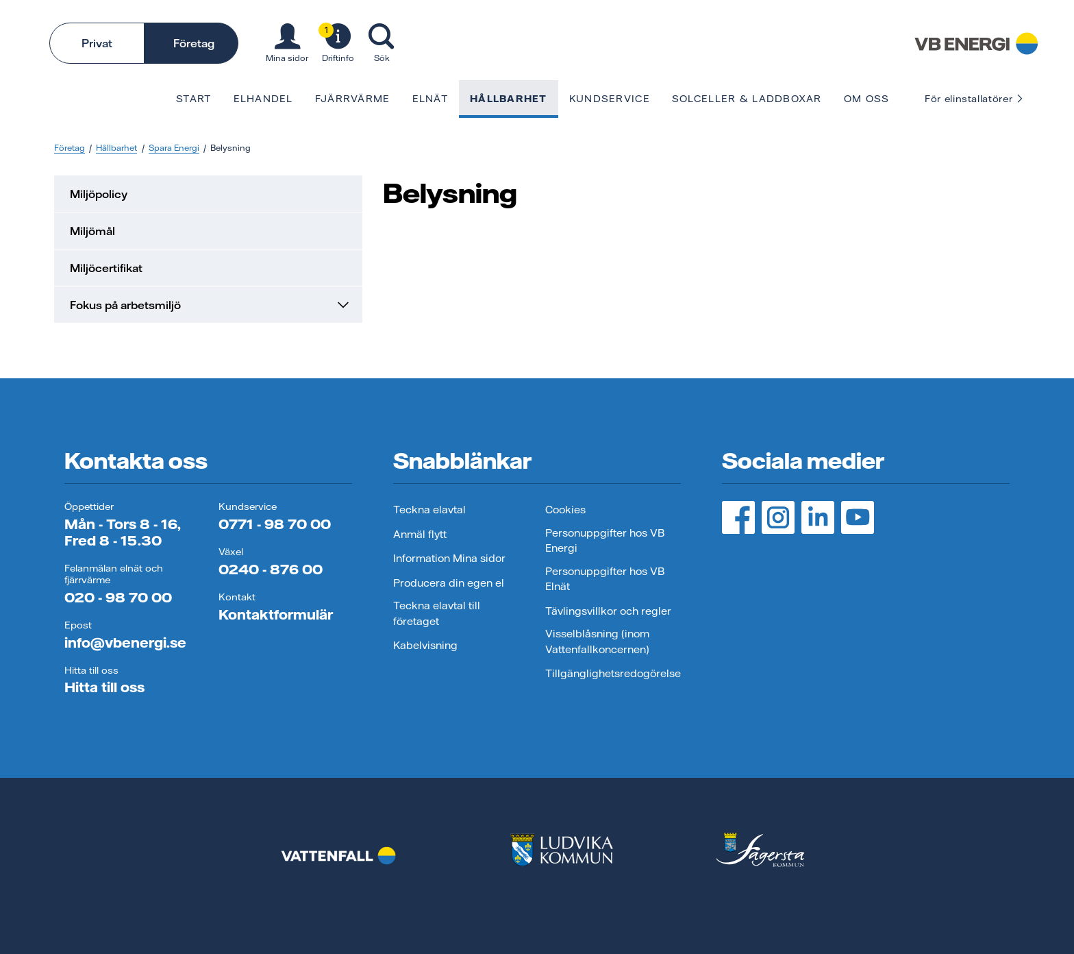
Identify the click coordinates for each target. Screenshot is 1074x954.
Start (193, 99)
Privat (97, 43)
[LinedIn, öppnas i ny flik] (817, 517)
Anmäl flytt (420, 534)
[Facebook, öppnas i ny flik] (738, 517)
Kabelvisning (425, 645)
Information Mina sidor (449, 558)
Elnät (430, 99)
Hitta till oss (104, 687)
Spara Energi (174, 148)
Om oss (867, 99)
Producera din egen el (448, 582)
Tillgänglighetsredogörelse (613, 673)
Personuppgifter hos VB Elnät (604, 579)
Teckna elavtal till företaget (436, 613)
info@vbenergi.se (125, 642)
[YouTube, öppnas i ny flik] (857, 517)
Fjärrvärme (352, 99)
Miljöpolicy (98, 194)
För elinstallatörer (974, 99)
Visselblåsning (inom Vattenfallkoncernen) (597, 641)
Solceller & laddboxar (747, 99)
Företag (193, 43)
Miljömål (92, 231)
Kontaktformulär (275, 614)
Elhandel (263, 99)
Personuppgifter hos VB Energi (604, 540)
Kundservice (609, 99)
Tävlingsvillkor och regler (608, 610)
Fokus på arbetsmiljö (210, 305)
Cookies (565, 509)
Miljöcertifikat (106, 268)
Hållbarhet (508, 99)
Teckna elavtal (429, 509)
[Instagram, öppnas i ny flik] (778, 517)
